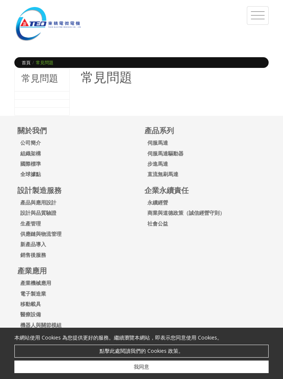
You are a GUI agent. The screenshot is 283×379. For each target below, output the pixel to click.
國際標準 (30, 163)
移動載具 (30, 303)
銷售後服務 (33, 254)
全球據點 (30, 174)
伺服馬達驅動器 (165, 153)
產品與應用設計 (38, 202)
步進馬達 (157, 163)
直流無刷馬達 (162, 174)
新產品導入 (33, 244)
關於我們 (32, 130)
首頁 (26, 62)
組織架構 (30, 153)
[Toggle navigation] (257, 15)
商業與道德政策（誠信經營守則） (186, 212)
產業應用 (32, 271)
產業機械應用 (35, 282)
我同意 (141, 366)
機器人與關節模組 (41, 324)
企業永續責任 (166, 190)
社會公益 (157, 223)
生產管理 (30, 223)
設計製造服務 (39, 190)
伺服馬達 (157, 142)
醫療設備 (30, 314)
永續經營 (157, 202)
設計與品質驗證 (38, 212)
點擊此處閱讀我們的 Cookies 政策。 (141, 350)
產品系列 (159, 130)
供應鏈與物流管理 (41, 233)
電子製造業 (33, 293)
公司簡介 (30, 142)
